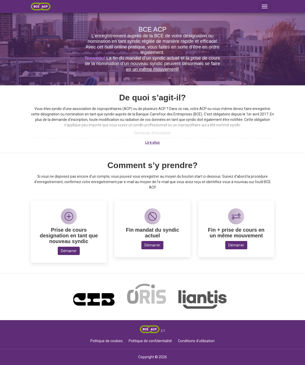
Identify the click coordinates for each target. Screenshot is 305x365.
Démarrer (69, 251)
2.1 (163, 331)
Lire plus (152, 142)
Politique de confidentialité (150, 341)
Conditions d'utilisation (196, 341)
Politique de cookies (106, 341)
